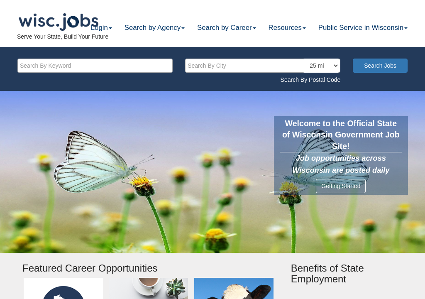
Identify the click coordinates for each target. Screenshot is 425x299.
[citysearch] (262, 66)
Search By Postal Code (311, 79)
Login (101, 28)
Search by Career (226, 28)
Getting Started (340, 186)
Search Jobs (380, 65)
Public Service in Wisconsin (363, 28)
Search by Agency (155, 28)
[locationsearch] (321, 66)
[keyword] (95, 66)
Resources (287, 28)
